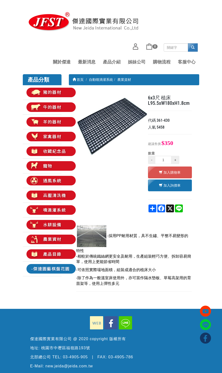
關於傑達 (62, 62)
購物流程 (162, 62)
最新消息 (87, 62)
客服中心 (187, 62)
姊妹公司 (137, 62)
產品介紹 (112, 62)
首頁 (78, 80)
